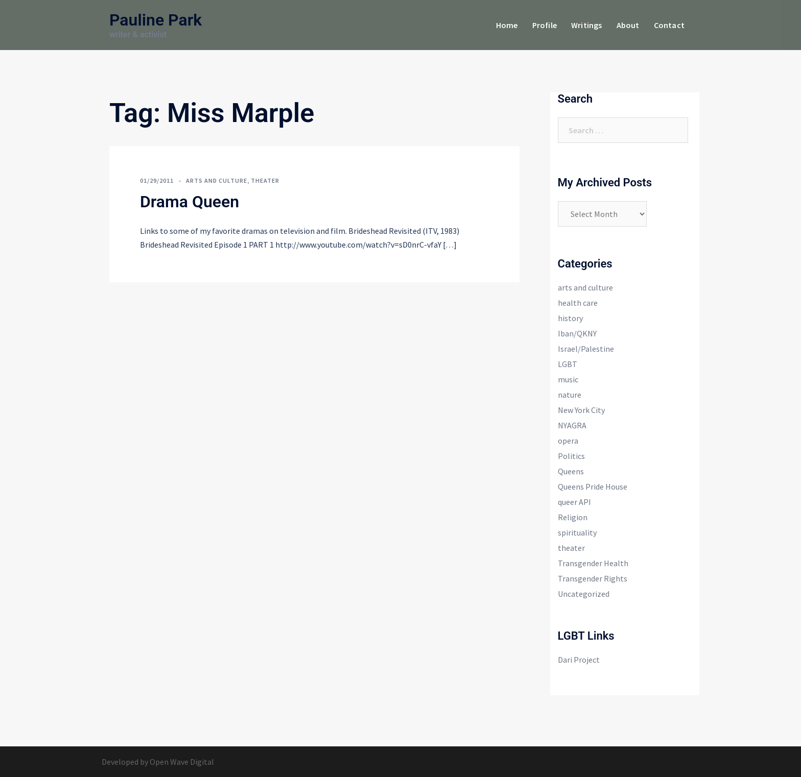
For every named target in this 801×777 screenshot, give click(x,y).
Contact (669, 25)
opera (568, 440)
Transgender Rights (592, 578)
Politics (571, 456)
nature (569, 395)
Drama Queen (189, 201)
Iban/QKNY (577, 333)
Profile (544, 25)
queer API (574, 502)
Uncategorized (583, 594)
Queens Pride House (592, 486)
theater (265, 180)
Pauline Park (155, 20)
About (628, 25)
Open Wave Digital (182, 762)
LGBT (567, 364)
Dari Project (579, 659)
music (568, 379)
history (570, 318)
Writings (586, 25)
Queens (571, 471)
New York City (581, 410)
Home (507, 25)
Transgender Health (593, 563)
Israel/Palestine (586, 349)
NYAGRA (572, 425)
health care (578, 303)
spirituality (577, 532)
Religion (572, 517)
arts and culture (216, 180)
